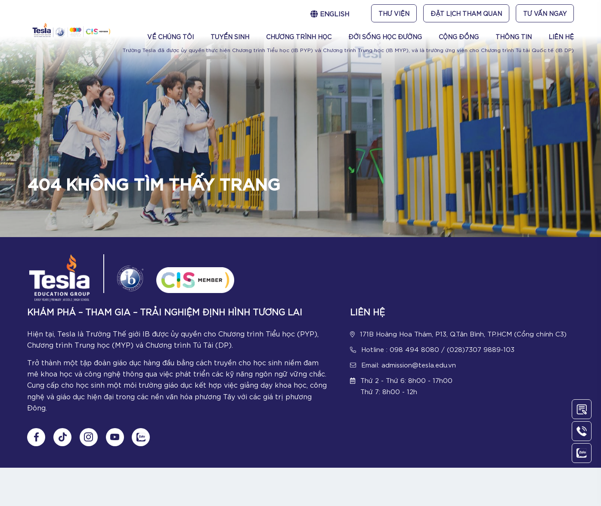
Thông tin (514, 36)
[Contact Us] (582, 409)
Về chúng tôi (170, 36)
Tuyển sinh (230, 36)
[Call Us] (582, 431)
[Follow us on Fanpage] (36, 441)
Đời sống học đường (385, 36)
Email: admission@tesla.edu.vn (408, 365)
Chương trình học (298, 36)
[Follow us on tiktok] (63, 441)
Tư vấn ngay (545, 13)
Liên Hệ (561, 36)
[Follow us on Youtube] (116, 441)
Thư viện (393, 13)
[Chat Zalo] (143, 441)
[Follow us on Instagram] (90, 441)
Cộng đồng (459, 36)
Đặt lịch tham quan (466, 13)
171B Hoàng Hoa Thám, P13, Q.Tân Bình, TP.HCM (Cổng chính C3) (463, 334)
